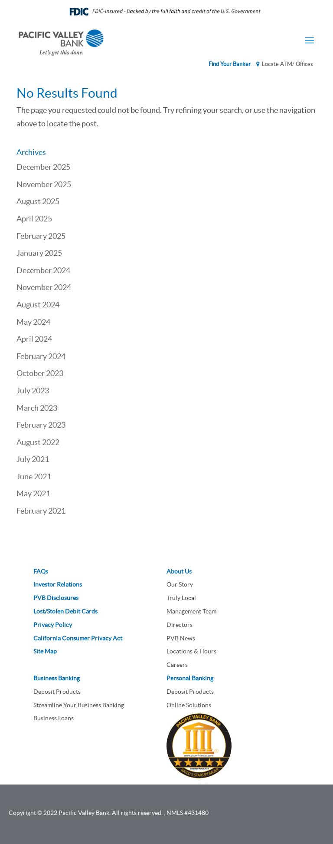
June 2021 (33, 476)
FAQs (40, 571)
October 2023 (39, 373)
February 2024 (40, 356)
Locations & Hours (191, 651)
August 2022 (37, 442)
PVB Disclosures (55, 597)
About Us (179, 571)
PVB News (180, 638)
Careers (177, 664)
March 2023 (36, 407)
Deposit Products (57, 691)
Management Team (191, 611)
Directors (179, 624)
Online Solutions (188, 705)
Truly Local (181, 597)
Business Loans (53, 718)
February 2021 (40, 510)
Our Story (179, 584)
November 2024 (43, 287)
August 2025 (37, 201)
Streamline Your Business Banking (78, 705)
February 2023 (40, 424)
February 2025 (40, 236)
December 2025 (43, 166)
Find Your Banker (230, 64)
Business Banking (56, 678)
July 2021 (32, 459)
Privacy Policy (52, 624)
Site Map (45, 651)
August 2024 (37, 304)
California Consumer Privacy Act (77, 638)
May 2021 (33, 493)
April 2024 (34, 338)
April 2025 (34, 218)
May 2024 (33, 321)
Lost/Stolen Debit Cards (65, 611)
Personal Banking (189, 678)
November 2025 (43, 184)
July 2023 (32, 390)
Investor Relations (57, 584)
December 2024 (43, 270)
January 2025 (39, 252)
